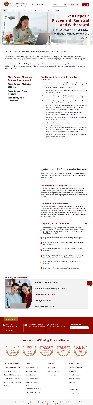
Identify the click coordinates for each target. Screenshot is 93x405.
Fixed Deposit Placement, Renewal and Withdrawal (47, 11)
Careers (72, 382)
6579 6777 (10, 330)
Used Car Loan (31, 375)
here (85, 195)
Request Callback (35, 324)
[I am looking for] (79, 327)
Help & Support (74, 375)
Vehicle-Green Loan (32, 368)
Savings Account (9, 386)
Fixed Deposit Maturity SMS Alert (19, 85)
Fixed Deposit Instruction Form (62, 103)
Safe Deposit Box (53, 371)
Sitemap (56, 402)
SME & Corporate (44, 5)
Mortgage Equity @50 (33, 389)
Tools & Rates (73, 393)
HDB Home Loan (32, 378)
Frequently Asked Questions (17, 99)
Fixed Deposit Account (12, 368)
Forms (71, 386)
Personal (35, 5)
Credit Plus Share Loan (33, 392)
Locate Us (54, 324)
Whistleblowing (41, 404)
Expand (85, 223)
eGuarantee (52, 375)
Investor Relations (75, 368)
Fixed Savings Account (11, 378)
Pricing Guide (73, 389)
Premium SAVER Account (13, 382)
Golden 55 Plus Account (12, 375)
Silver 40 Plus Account (11, 371)
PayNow (69, 87)
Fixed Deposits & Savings (21, 11)
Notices (51, 404)
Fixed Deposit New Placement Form (74, 85)
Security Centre (74, 378)
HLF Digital (72, 57)
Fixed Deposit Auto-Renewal (18, 92)
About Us (72, 371)
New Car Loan (31, 371)
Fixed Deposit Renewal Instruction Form (75, 98)
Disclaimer (60, 404)
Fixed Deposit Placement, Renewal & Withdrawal (20, 78)
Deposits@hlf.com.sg (71, 114)
